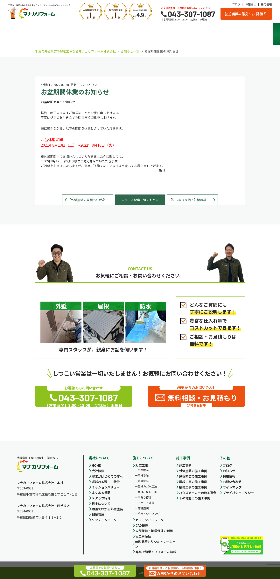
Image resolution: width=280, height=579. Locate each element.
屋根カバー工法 (147, 486)
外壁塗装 (143, 470)
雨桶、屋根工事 (147, 492)
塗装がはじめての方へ (107, 476)
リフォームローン (104, 519)
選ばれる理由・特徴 (59, 34)
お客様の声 (252, 34)
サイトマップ (232, 487)
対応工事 (142, 465)
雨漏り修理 (144, 497)
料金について (124, 34)
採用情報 (266, 4)
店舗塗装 (143, 508)
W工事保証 (143, 536)
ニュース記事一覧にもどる (140, 199)
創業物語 (98, 514)
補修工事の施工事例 (193, 487)
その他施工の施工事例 (194, 498)
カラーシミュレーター (151, 519)
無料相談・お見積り (246, 14)
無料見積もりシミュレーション (155, 544)
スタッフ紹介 (220, 34)
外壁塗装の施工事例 (193, 470)
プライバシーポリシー (238, 492)
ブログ (236, 4)
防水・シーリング (149, 514)
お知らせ (250, 4)
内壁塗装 (143, 481)
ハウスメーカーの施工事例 (197, 492)
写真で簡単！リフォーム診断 (156, 551)
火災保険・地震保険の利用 (154, 530)
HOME (96, 465)
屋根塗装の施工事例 (193, 476)
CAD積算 (142, 525)
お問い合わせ (232, 481)
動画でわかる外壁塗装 (107, 509)
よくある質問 (101, 492)
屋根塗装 (143, 475)
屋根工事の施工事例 (193, 481)
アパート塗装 (146, 503)
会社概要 (188, 34)
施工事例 (156, 34)
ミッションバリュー (106, 487)
